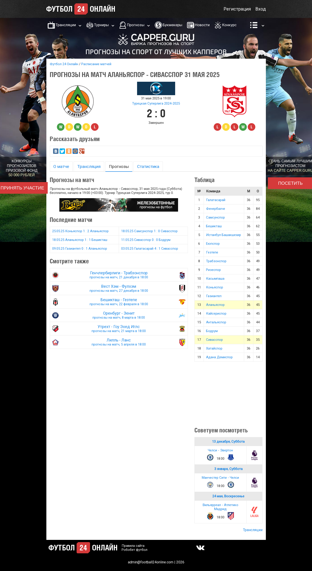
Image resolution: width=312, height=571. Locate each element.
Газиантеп (214, 296)
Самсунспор (215, 217)
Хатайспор (214, 348)
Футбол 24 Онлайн (64, 64)
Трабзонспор (216, 261)
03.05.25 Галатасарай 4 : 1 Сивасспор (149, 249)
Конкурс (229, 25)
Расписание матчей (96, 64)
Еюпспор (213, 244)
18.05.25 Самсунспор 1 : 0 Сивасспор (149, 231)
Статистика (148, 166)
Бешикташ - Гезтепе (119, 301)
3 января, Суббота (228, 469)
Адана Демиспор (219, 357)
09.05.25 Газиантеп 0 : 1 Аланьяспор (79, 249)
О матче (61, 166)
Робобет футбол (134, 550)
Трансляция (89, 166)
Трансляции (66, 25)
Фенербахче (215, 209)
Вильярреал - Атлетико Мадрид (220, 507)
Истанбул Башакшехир (223, 235)
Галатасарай (215, 200)
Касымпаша (215, 279)
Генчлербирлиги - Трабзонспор (119, 274)
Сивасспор (214, 340)
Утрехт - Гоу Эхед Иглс (119, 328)
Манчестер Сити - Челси (220, 478)
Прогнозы (135, 25)
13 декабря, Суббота (228, 442)
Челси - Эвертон (220, 450)
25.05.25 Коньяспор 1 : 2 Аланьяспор (80, 231)
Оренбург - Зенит (119, 315)
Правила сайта (133, 546)
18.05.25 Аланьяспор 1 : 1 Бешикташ (79, 240)
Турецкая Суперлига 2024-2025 (156, 103)
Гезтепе (212, 252)
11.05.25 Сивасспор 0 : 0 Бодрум (145, 240)
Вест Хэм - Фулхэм (119, 288)
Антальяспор (216, 322)
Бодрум (212, 331)
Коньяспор (214, 287)
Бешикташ (214, 226)
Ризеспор (213, 270)
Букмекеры (172, 25)
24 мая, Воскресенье (228, 496)
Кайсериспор (216, 313)
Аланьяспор (215, 305)
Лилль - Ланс (119, 342)
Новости (202, 25)
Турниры (101, 25)
